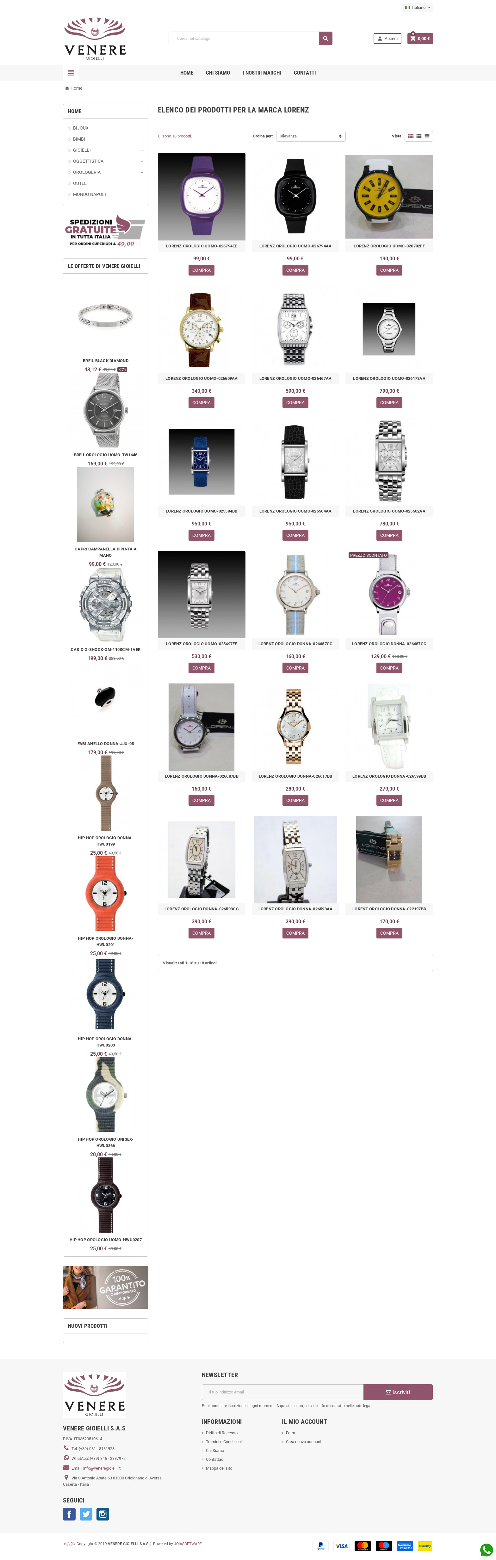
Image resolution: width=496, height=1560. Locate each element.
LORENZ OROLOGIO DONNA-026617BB (295, 776)
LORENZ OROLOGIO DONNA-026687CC (389, 643)
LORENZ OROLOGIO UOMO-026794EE (201, 246)
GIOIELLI (82, 150)
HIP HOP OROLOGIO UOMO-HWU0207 (106, 1239)
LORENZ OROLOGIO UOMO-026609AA (201, 378)
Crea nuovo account (303, 1441)
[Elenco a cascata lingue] (417, 7)
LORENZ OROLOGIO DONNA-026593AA (295, 909)
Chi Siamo (215, 1450)
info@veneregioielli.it (102, 1468)
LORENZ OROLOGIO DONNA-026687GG (295, 643)
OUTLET (81, 183)
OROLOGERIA (87, 172)
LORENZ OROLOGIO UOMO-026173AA (389, 378)
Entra (290, 1432)
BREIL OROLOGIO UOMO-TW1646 (106, 454)
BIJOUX (81, 128)
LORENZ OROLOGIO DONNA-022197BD (389, 909)
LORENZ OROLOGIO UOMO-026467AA (295, 378)
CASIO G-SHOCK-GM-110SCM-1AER (105, 649)
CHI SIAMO (218, 73)
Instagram (102, 1514)
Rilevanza (288, 136)
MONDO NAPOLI (89, 194)
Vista (396, 136)
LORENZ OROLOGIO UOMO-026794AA (295, 246)
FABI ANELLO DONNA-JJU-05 (106, 743)
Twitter (86, 1514)
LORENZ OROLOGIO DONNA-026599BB (389, 776)
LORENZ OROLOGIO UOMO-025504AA (295, 511)
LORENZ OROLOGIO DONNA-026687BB (202, 776)
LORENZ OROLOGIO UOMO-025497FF (201, 643)
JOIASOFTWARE (188, 1544)
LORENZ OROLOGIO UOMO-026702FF (389, 246)
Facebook (69, 1514)
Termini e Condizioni (224, 1441)
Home (186, 73)
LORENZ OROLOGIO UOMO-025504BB (202, 511)
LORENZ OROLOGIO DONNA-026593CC (201, 909)
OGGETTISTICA (88, 161)
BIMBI (79, 139)
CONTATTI (305, 73)
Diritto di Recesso (222, 1432)
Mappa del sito (219, 1468)
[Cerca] (250, 38)
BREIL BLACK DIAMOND (105, 360)
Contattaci (215, 1459)
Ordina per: (263, 136)
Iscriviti (398, 1392)
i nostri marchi (262, 73)
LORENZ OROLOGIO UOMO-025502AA (389, 511)
